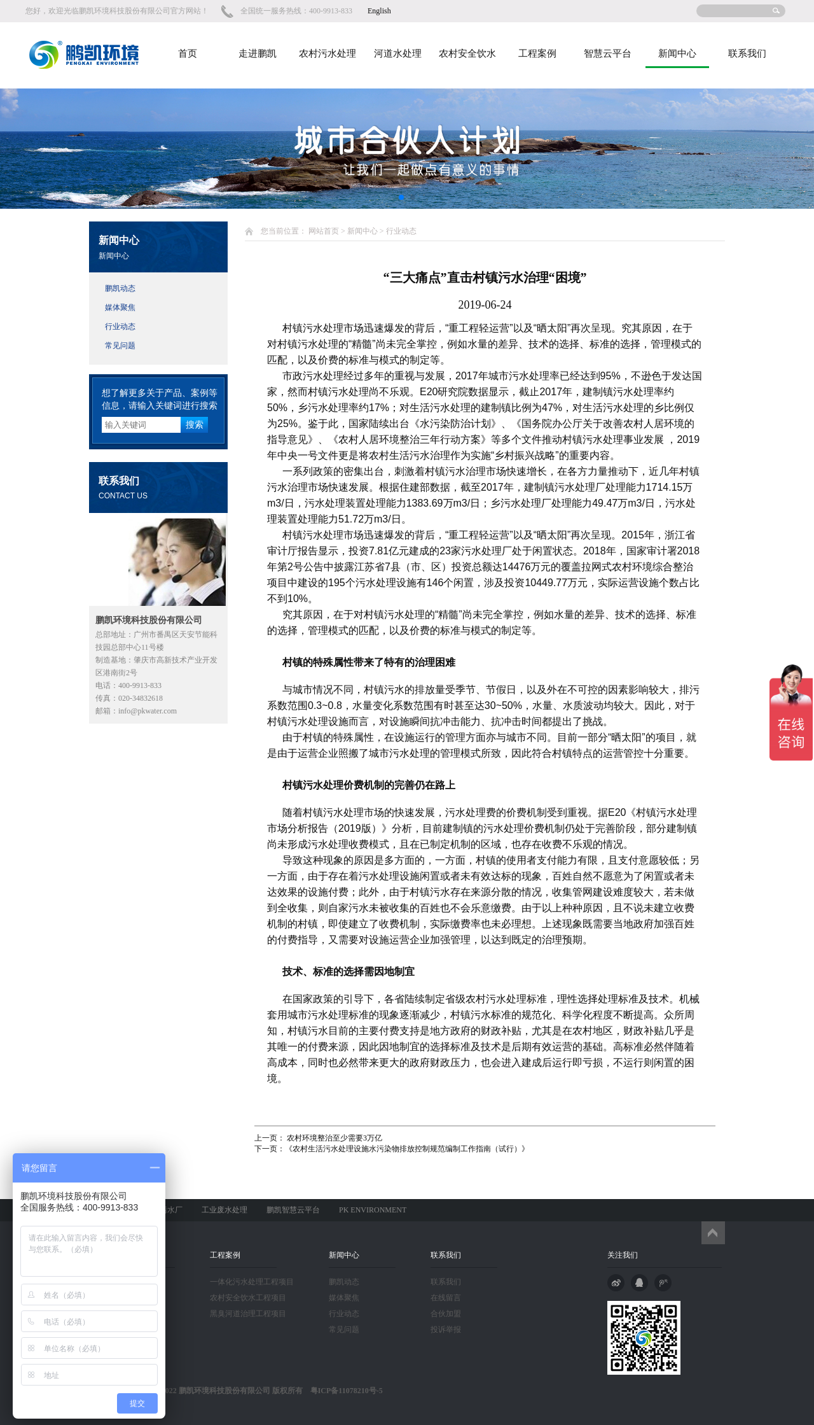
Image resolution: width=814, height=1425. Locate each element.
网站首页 (323, 231)
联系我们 (747, 53)
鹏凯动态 (120, 288)
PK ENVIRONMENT (372, 1209)
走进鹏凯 (257, 53)
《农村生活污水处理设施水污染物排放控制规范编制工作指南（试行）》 (407, 1148)
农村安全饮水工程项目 (248, 1297)
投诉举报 (446, 1329)
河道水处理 (398, 53)
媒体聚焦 (120, 307)
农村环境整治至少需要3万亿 (333, 1138)
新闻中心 (677, 53)
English (379, 10)
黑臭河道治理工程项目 (248, 1313)
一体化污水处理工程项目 (252, 1281)
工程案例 (537, 53)
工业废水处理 (224, 1209)
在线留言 (446, 1297)
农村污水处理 (327, 53)
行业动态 (120, 326)
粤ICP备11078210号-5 (343, 1390)
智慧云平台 (607, 53)
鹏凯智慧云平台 (293, 1209)
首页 (187, 53)
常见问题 (120, 345)
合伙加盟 (446, 1313)
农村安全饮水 (467, 53)
